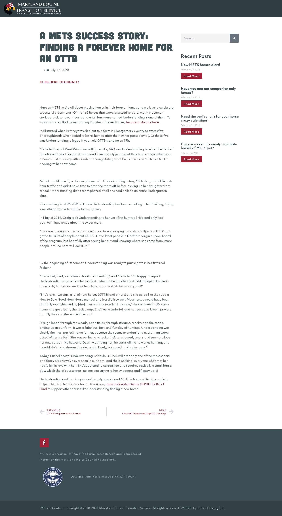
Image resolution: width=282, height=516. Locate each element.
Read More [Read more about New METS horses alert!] (191, 76)
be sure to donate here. (143, 122)
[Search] (234, 38)
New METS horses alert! (200, 64)
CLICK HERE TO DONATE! (59, 82)
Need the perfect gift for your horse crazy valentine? (210, 118)
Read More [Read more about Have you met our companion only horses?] (191, 103)
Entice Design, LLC (211, 508)
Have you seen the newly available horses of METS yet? (209, 146)
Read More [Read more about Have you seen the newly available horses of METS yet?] (191, 159)
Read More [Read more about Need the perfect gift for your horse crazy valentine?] (191, 131)
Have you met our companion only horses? (208, 90)
